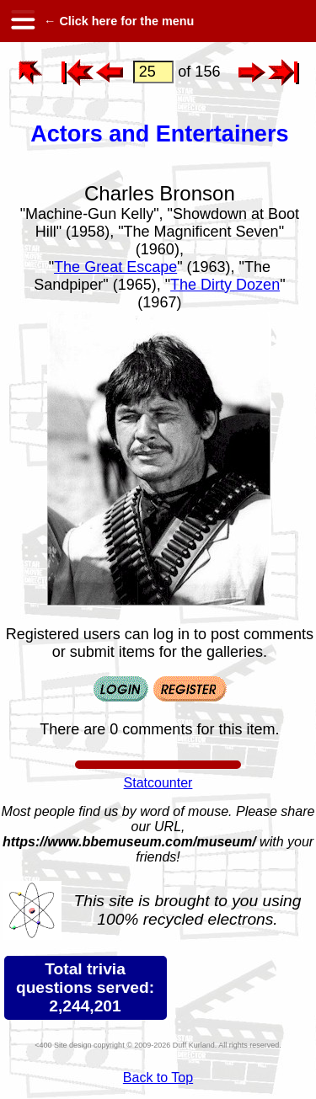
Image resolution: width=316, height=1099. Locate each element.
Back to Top (158, 1077)
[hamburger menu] (22, 21)
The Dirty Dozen (225, 284)
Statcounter (158, 783)
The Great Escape (115, 267)
